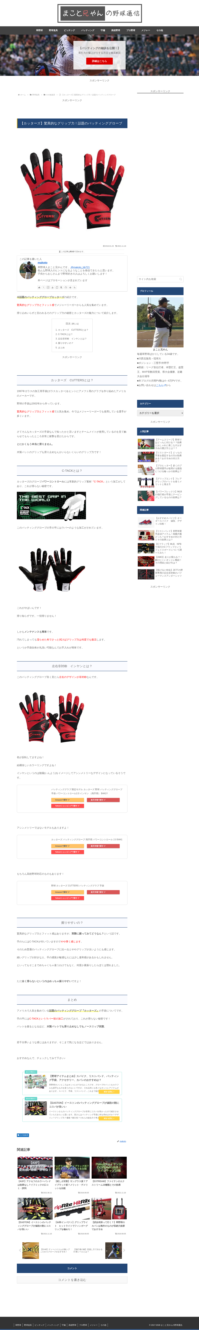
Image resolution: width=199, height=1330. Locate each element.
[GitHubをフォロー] (66, 287)
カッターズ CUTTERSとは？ (73, 330)
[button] (180, 279)
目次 (68, 323)
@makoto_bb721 (80, 267)
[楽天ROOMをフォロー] (61, 287)
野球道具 (28, 1325)
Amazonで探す (62, 800)
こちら (161, 385)
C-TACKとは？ (65, 334)
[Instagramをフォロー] (48, 287)
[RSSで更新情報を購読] (74, 287)
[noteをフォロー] (57, 287)
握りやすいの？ (66, 343)
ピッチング (39, 1325)
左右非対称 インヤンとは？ (72, 338)
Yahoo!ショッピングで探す (67, 806)
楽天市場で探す (98, 800)
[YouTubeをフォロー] (52, 287)
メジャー (94, 1325)
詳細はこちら (99, 61)
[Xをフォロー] (43, 287)
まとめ (61, 347)
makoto (42, 262)
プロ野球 (83, 1325)
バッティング (53, 1325)
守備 (64, 1325)
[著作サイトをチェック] (39, 287)
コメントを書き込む (72, 1280)
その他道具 (23, 1135)
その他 (103, 1325)
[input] (160, 279)
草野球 (18, 1325)
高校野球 (72, 1325)
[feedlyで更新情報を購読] (70, 287)
